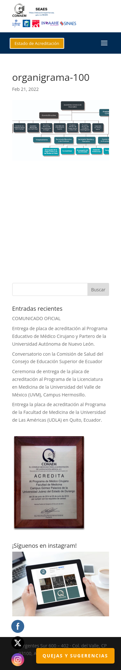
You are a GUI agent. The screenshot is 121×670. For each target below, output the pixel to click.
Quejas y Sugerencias (75, 656)
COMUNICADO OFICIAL (36, 318)
